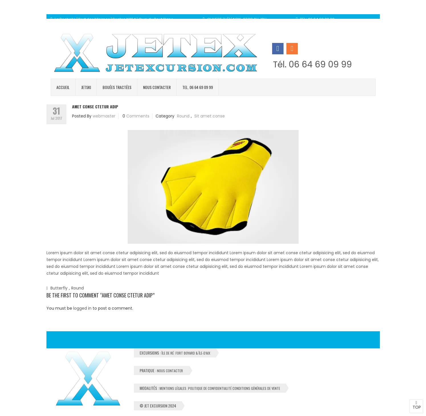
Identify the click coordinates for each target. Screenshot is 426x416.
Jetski (86, 87)
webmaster (104, 116)
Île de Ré (168, 353)
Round (183, 116)
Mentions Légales (173, 388)
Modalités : (210, 388)
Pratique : (162, 370)
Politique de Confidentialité (210, 388)
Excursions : (175, 353)
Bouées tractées (117, 87)
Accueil (63, 87)
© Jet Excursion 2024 (158, 406)
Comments (137, 116)
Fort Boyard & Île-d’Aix (193, 353)
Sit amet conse (209, 116)
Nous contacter (157, 87)
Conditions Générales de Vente (256, 388)
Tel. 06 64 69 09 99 (197, 87)
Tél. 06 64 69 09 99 (312, 65)
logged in (82, 308)
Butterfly (59, 288)
